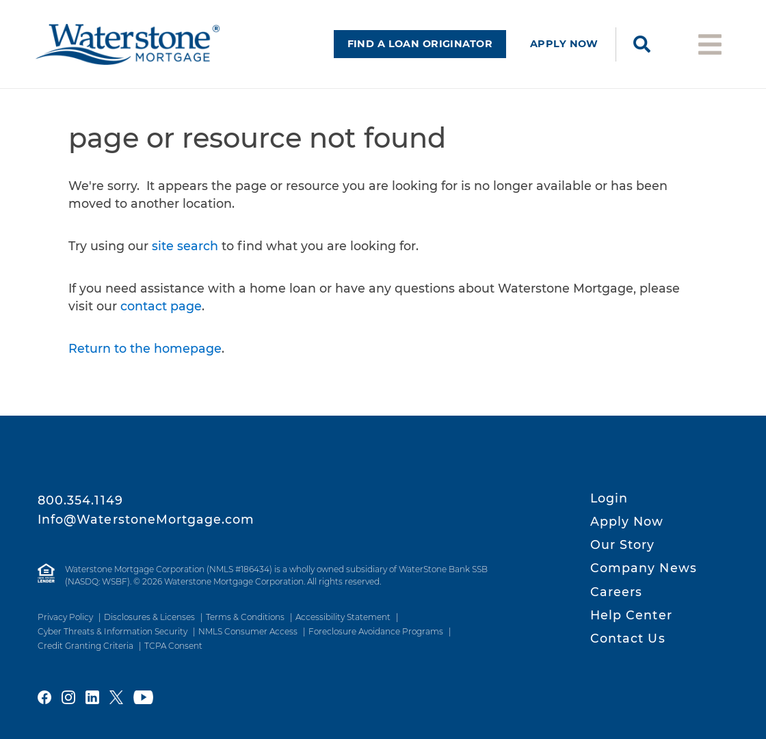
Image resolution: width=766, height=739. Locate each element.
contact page (161, 306)
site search (185, 246)
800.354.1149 (80, 500)
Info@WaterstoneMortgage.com (146, 519)
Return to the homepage (145, 348)
